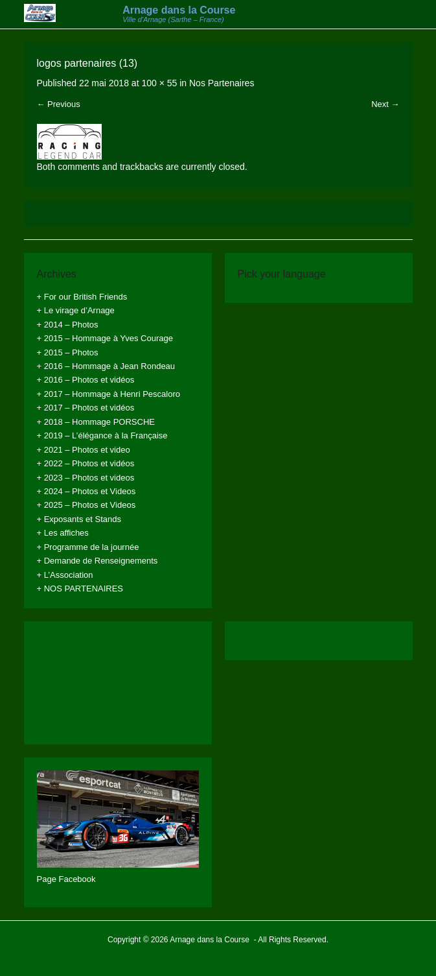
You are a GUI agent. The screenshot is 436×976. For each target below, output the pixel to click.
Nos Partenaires (221, 83)
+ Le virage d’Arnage (76, 310)
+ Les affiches (63, 533)
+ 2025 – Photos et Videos (86, 505)
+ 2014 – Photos (67, 324)
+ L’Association (65, 575)
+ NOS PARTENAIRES (80, 588)
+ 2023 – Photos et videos (86, 477)
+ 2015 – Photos (67, 352)
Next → (385, 104)
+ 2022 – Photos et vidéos (86, 463)
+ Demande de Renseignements (97, 560)
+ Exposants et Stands (79, 519)
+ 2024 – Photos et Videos (86, 491)
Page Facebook (66, 879)
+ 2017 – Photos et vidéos (86, 407)
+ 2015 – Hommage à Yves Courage (105, 338)
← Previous (58, 104)
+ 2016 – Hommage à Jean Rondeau (106, 366)
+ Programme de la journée (88, 547)
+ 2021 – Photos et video (83, 450)
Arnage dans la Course (178, 10)
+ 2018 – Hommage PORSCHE (96, 422)
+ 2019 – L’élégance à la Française (102, 435)
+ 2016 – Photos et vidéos (86, 380)
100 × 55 (159, 83)
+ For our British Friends (82, 297)
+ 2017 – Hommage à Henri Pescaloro (108, 394)
